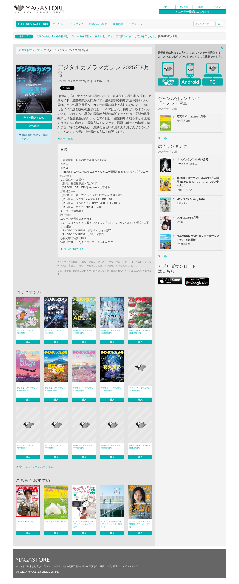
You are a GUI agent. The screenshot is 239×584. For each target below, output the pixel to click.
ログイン (167, 6)
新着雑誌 (118, 23)
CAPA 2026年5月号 (25, 522)
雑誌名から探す (98, 23)
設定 (200, 6)
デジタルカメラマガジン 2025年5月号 (27, 446)
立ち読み (34, 125)
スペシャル (135, 23)
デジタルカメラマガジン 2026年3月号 (55, 331)
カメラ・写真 (65, 138)
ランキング (76, 23)
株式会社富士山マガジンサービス (123, 566)
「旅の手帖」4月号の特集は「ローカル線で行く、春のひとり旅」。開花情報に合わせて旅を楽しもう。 (97, 36)
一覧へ (163, 138)
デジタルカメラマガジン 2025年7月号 (111, 389)
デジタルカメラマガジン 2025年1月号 (139, 446)
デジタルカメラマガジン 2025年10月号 (55, 389)
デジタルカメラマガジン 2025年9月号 (83, 389)
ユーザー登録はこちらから (192, 11)
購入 (28, 342)
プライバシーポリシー (53, 566)
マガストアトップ (29, 50)
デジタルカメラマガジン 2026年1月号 (111, 331)
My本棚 (184, 6)
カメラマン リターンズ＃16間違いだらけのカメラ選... (139, 524)
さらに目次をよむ (72, 248)
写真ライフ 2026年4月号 (55, 522)
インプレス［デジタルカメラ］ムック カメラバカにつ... (83, 524)
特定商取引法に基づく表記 (80, 566)
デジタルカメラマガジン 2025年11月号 (27, 389)
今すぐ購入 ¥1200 (33, 117)
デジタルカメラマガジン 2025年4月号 (55, 446)
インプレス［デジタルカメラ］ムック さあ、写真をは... (111, 524)
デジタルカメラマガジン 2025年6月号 (139, 389)
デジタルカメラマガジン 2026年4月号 (27, 331)
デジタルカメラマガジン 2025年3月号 (83, 446)
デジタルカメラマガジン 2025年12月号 (139, 331)
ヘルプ (217, 6)
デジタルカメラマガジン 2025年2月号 (111, 446)
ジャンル (58, 23)
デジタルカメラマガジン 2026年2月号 (83, 331)
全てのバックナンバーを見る (34, 466)
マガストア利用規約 (26, 566)
